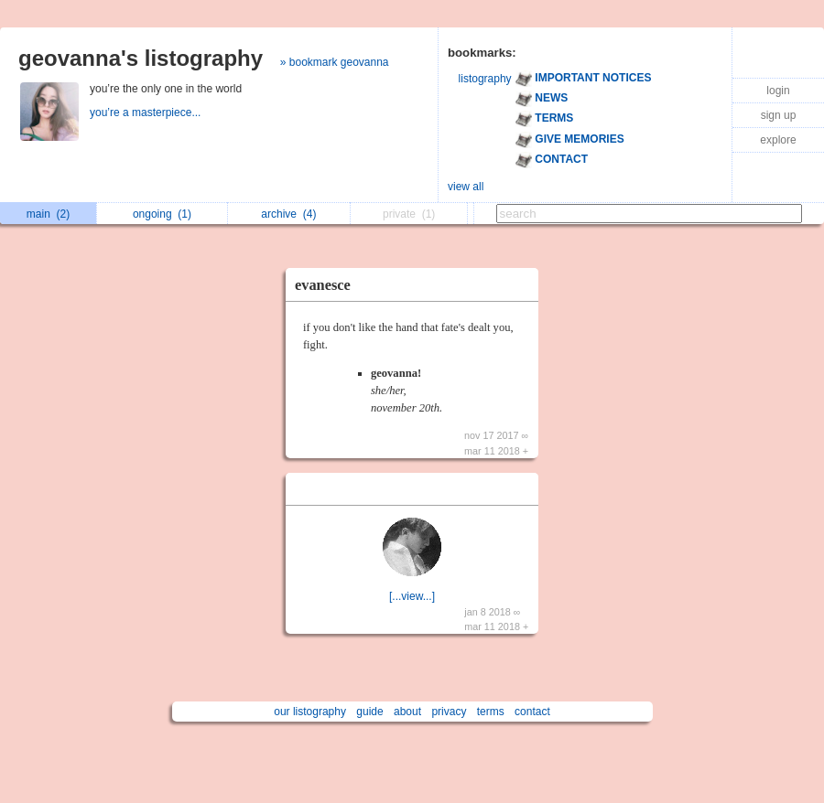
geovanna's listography (140, 58)
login (777, 90)
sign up (779, 115)
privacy (448, 711)
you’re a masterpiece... (147, 112)
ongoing (162, 214)
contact (532, 711)
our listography (310, 711)
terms (490, 711)
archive (288, 214)
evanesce (323, 285)
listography (485, 78)
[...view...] (412, 596)
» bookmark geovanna (334, 62)
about (407, 711)
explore (778, 140)
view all (465, 186)
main (48, 214)
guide (369, 711)
